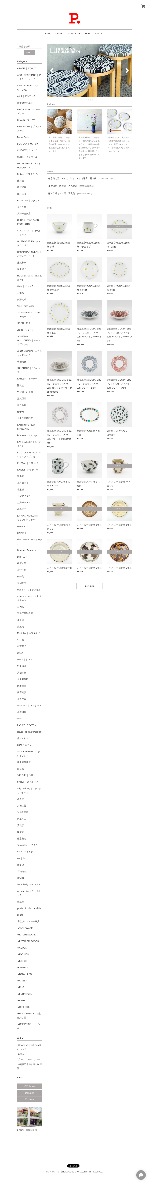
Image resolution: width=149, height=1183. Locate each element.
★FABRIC (22, 961)
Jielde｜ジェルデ (25, 330)
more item (89, 586)
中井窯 (20, 639)
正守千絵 (21, 570)
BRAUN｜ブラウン (26, 120)
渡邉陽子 (21, 865)
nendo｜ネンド (24, 659)
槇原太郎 (21, 563)
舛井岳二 (21, 576)
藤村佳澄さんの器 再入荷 (61, 193)
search (29, 52)
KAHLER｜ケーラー (27, 378)
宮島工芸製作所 (25, 613)
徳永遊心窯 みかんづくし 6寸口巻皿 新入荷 (72, 178)
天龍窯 (20, 825)
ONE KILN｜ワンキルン (29, 705)
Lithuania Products (26, 550)
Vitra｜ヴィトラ (25, 851)
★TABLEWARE (25, 928)
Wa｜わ (21, 858)
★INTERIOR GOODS (28, 941)
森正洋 (20, 620)
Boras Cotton (23, 137)
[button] (73, 32)
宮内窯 (20, 606)
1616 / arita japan (25, 306)
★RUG (20, 987)
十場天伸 (21, 361)
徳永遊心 (21, 838)
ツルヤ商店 (22, 812)
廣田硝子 (21, 269)
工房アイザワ (24, 496)
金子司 (20, 411)
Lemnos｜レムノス (26, 526)
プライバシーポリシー (29, 1059)
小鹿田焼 (21, 712)
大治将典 (21, 672)
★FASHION (23, 954)
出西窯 (20, 768)
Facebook (29, 1099)
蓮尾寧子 (21, 262)
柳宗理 (20, 901)
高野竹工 (21, 799)
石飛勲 (20, 293)
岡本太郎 (21, 686)
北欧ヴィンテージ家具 (28, 921)
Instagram (29, 1093)
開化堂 (20, 385)
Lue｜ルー (22, 556)
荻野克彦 (21, 692)
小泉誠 (20, 489)
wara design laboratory (28, 884)
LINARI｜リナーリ (26, 533)
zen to (20, 915)
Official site (29, 1086)
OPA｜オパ (23, 718)
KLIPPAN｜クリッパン (28, 463)
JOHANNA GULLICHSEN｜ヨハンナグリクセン (28, 340)
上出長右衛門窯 (25, 418)
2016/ (20, 653)
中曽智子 (21, 646)
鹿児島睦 (21, 405)
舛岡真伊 (21, 583)
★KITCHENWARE (26, 934)
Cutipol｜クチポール (27, 157)
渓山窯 (20, 476)
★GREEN (22, 980)
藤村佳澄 (21, 193)
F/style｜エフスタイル (28, 174)
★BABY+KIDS (24, 974)
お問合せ (22, 1054)
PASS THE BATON (26, 725)
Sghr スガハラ (24, 745)
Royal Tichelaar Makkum (29, 732)
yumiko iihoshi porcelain (29, 908)
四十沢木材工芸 (25, 103)
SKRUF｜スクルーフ (27, 782)
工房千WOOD (24, 502)
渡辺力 (20, 878)
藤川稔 (20, 180)
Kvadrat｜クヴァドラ (27, 469)
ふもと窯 (21, 207)
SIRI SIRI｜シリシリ (27, 775)
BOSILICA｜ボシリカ (28, 143)
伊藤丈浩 (21, 299)
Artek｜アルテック (26, 96)
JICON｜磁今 (24, 323)
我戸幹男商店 (24, 213)
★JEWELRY (23, 967)
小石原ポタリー (25, 483)
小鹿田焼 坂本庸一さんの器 (62, 186)
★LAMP (21, 1000)
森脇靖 (20, 626)
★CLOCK (22, 947)
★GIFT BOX (23, 1007)
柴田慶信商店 (24, 762)
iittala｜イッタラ (25, 286)
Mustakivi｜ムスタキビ (28, 633)
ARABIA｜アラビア (26, 68)
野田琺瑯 (21, 666)
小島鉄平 (21, 509)
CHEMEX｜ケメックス (28, 150)
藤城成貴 (21, 187)
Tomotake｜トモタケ (27, 845)
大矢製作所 (22, 679)
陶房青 (20, 832)
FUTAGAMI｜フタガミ (28, 200)
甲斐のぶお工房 (25, 392)
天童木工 (21, 818)
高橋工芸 (21, 805)
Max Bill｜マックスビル (29, 589)
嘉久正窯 (21, 398)
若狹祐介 (21, 871)
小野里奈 (21, 699)
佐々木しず (22, 738)
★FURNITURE (24, 994)
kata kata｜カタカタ (27, 435)
